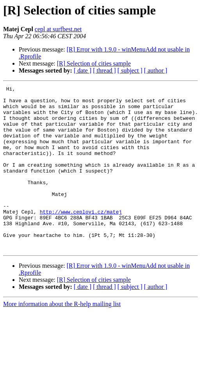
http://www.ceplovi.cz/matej (81, 237)
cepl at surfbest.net (58, 29)
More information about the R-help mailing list (62, 336)
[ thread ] (104, 70)
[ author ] (155, 70)
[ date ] (82, 70)
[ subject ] (129, 70)
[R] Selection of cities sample (94, 63)
